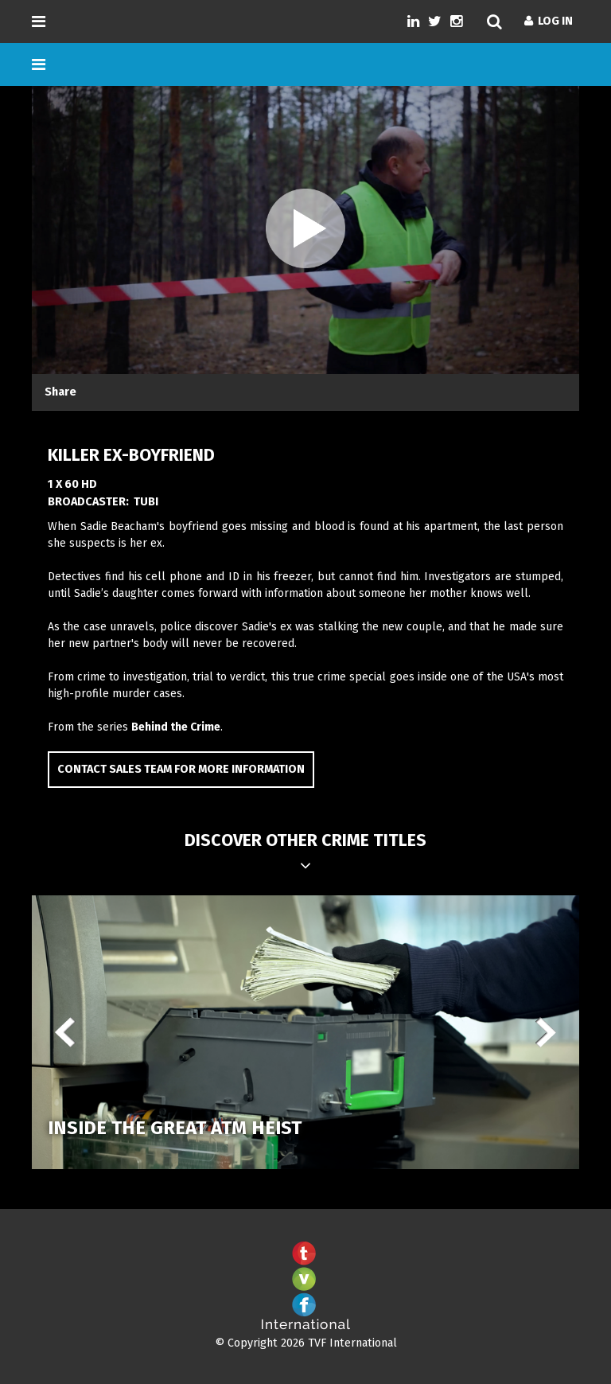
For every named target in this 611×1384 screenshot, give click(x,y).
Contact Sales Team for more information (181, 769)
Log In (548, 21)
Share (60, 392)
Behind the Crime (175, 727)
